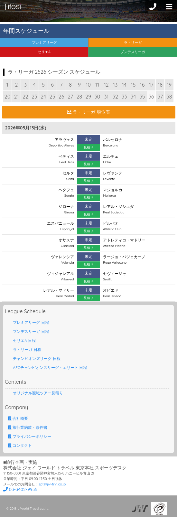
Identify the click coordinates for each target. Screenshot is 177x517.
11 (97, 84)
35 (142, 96)
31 (106, 96)
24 (43, 96)
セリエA (44, 52)
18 (160, 84)
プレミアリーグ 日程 (28, 322)
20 (7, 96)
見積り (88, 147)
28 (79, 96)
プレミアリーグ (44, 42)
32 (115, 96)
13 (115, 84)
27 (70, 96)
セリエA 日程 (22, 340)
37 (160, 96)
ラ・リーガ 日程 (24, 349)
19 (169, 84)
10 (88, 84)
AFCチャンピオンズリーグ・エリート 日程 (47, 367)
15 (133, 84)
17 (151, 84)
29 (88, 96)
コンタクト (20, 445)
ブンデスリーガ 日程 (28, 331)
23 (34, 96)
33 (124, 96)
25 (52, 96)
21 (16, 96)
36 (151, 96)
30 (97, 96)
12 (106, 84)
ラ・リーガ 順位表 (88, 112)
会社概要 (18, 418)
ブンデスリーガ (132, 52)
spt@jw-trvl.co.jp (52, 484)
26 (61, 96)
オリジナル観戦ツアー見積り (35, 392)
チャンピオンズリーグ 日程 (34, 358)
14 (124, 84)
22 (25, 96)
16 (142, 84)
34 (133, 96)
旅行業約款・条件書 (27, 427)
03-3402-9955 (20, 489)
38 (169, 96)
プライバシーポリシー (29, 436)
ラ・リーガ (133, 42)
